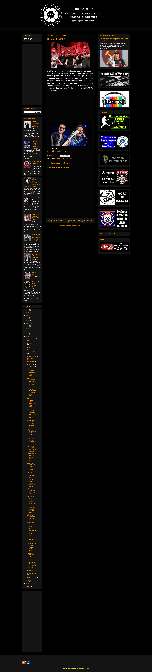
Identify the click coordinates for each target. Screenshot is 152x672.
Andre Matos (58, 158)
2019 (27, 326)
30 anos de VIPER (30, 523)
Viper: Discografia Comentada (58, 151)
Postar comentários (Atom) (72, 225)
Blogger (87, 668)
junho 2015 (30, 361)
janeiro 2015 (31, 577)
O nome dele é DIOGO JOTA (36, 162)
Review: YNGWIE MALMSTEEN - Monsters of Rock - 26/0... (31, 392)
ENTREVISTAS (74, 29)
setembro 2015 (31, 352)
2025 (27, 310)
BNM (63, 158)
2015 (27, 336)
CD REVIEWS (61, 29)
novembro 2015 (32, 343)
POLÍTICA (95, 29)
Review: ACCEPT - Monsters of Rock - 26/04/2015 (31, 372)
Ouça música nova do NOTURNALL (31, 441)
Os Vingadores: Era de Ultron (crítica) (31, 433)
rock (67, 158)
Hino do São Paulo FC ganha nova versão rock (31, 448)
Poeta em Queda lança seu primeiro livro (31, 474)
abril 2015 (30, 367)
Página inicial (70, 221)
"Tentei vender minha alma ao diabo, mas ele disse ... (31, 457)
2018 (27, 328)
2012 (27, 586)
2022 (27, 318)
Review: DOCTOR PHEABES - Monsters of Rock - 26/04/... (31, 413)
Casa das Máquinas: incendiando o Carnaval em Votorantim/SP (36, 145)
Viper (70, 158)
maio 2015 (30, 364)
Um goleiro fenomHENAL (31, 539)
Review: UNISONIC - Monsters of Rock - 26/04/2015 (31, 382)
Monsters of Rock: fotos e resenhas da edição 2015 (31, 423)
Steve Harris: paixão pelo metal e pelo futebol (36, 217)
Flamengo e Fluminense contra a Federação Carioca (31, 556)
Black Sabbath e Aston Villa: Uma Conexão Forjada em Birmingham (36, 238)
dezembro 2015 (32, 339)
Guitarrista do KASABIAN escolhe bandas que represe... (31, 466)
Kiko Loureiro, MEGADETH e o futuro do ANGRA (31, 564)
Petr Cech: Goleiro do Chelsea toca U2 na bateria (31, 483)
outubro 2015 (31, 347)
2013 (27, 583)
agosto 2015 (31, 356)
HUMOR (105, 29)
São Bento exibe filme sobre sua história (31, 517)
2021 (27, 320)
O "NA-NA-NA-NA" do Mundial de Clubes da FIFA (36, 285)
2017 (27, 331)
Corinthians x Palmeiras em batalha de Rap (31, 510)
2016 (27, 334)
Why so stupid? (34, 273)
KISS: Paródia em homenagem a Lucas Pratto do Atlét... (31, 531)
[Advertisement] (32, 74)
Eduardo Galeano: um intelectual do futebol (31, 491)
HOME (26, 29)
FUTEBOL (36, 29)
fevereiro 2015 (31, 573)
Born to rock (35, 198)
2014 (27, 581)
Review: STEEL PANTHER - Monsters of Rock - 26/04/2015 (31, 402)
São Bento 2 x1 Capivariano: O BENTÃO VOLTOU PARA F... (31, 547)
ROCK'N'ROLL (47, 29)
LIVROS (85, 29)
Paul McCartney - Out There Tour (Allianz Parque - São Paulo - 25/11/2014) (32, 182)
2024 (27, 312)
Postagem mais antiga (85, 221)
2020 (27, 323)
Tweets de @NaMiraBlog (107, 233)
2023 (27, 315)
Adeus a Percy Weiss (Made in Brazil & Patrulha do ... (31, 501)
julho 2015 (30, 359)
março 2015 (31, 570)
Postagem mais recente (55, 221)
